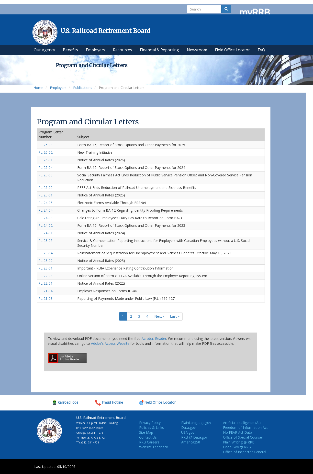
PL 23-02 (45, 260)
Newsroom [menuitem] (197, 50)
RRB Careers (149, 442)
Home (38, 87)
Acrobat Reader (154, 338)
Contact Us (148, 437)
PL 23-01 (45, 268)
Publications (82, 87)
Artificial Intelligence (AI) (242, 422)
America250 (190, 442)
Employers (58, 87)
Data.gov (188, 427)
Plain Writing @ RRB (239, 442)
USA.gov (187, 432)
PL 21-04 (45, 291)
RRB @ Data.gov (194, 437)
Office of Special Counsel (243, 437)
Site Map (146, 432)
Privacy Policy (150, 422)
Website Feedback (153, 447)
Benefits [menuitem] (70, 50)
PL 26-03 (45, 144)
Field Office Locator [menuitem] (232, 50)
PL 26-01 (45, 160)
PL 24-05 (45, 202)
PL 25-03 (45, 175)
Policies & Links (151, 427)
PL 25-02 (45, 187)
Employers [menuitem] (95, 50)
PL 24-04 (45, 210)
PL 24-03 (45, 217)
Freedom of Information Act (245, 427)
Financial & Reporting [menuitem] (159, 50)
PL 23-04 (45, 253)
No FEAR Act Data (237, 432)
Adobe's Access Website (110, 343)
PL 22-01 (45, 283)
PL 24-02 (45, 225)
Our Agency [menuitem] (44, 50)
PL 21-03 (45, 298)
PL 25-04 (45, 167)
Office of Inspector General (244, 452)
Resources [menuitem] (122, 50)
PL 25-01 (45, 195)
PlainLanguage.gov (196, 422)
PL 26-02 (45, 152)
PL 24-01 (45, 233)
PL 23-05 (45, 240)
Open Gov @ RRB (237, 447)
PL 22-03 (45, 275)
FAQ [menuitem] (261, 50)
